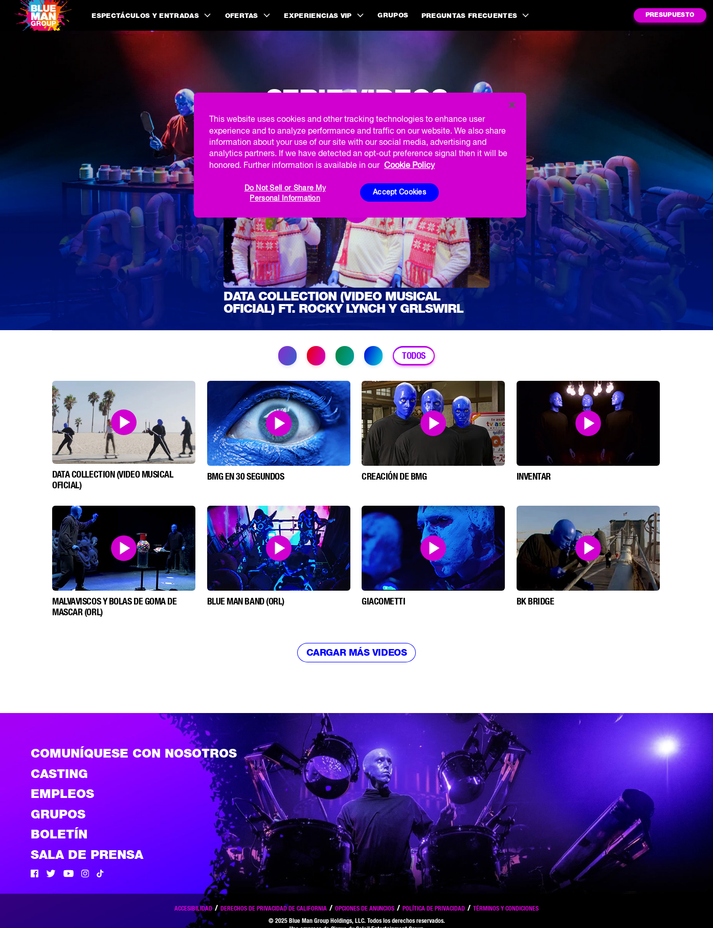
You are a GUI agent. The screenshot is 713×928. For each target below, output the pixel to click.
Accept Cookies (399, 192)
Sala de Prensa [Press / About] (87, 854)
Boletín (59, 834)
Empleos (62, 793)
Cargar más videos (356, 652)
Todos (414, 355)
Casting (59, 773)
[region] (360, 155)
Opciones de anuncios (364, 908)
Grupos (392, 15)
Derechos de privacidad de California (273, 908)
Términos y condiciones (506, 908)
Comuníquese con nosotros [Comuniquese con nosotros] (134, 753)
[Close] (512, 105)
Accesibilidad (193, 908)
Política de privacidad (434, 908)
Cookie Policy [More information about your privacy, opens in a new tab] (409, 164)
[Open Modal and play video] (124, 422)
